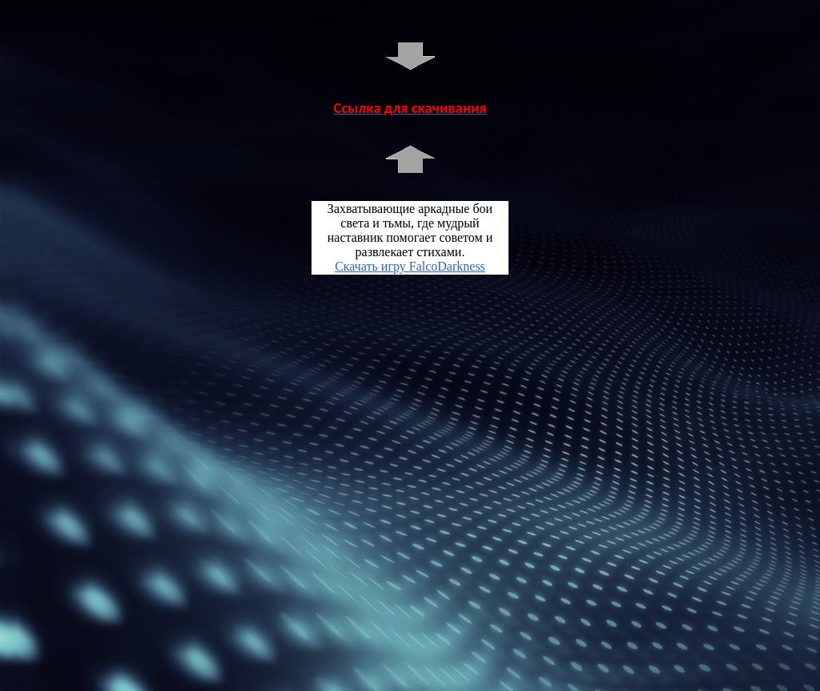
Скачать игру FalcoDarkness (410, 266)
